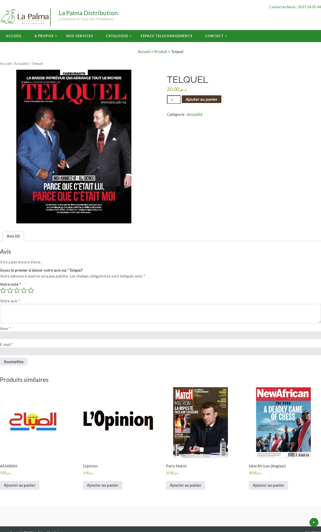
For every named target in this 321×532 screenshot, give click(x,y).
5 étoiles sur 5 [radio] (31, 290)
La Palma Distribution (88, 12)
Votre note (10, 284)
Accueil (14, 36)
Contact (214, 36)
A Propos (44, 36)
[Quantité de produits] (174, 99)
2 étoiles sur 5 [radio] (10, 290)
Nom (5, 328)
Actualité (21, 63)
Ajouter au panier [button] (19, 485)
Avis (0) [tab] (13, 236)
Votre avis (10, 301)
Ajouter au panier (201, 99)
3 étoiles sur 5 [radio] (17, 290)
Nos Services (79, 36)
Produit (160, 51)
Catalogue (117, 36)
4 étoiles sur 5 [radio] (24, 290)
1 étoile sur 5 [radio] (3, 290)
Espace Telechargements (167, 36)
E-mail (6, 344)
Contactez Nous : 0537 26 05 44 (295, 7)
